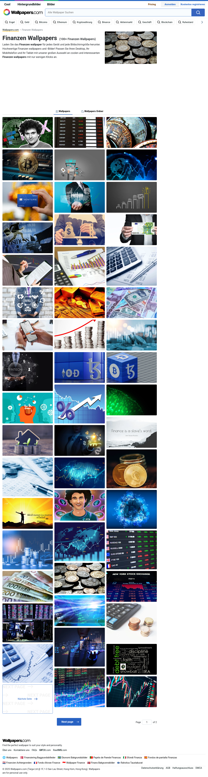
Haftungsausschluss (182, 768)
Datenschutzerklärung (152, 768)
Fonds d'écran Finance (49, 762)
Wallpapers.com (10, 30)
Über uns (6, 750)
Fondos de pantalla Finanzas (162, 757)
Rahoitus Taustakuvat (132, 762)
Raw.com (60, 750)
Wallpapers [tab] (63, 111)
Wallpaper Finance (75, 762)
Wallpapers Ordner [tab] (92, 111)
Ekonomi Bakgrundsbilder (74, 757)
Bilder (51, 4)
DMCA (198, 768)
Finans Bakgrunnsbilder (103, 762)
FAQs (34, 750)
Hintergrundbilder (29, 4)
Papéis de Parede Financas (107, 757)
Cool (7, 4)
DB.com (45, 750)
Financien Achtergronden (19, 762)
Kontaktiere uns (21, 750)
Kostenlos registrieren (193, 4)
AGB (168, 768)
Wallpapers (12, 757)
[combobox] (118, 12)
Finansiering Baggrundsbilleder (39, 757)
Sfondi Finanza (134, 757)
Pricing (152, 4)
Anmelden (170, 4)
